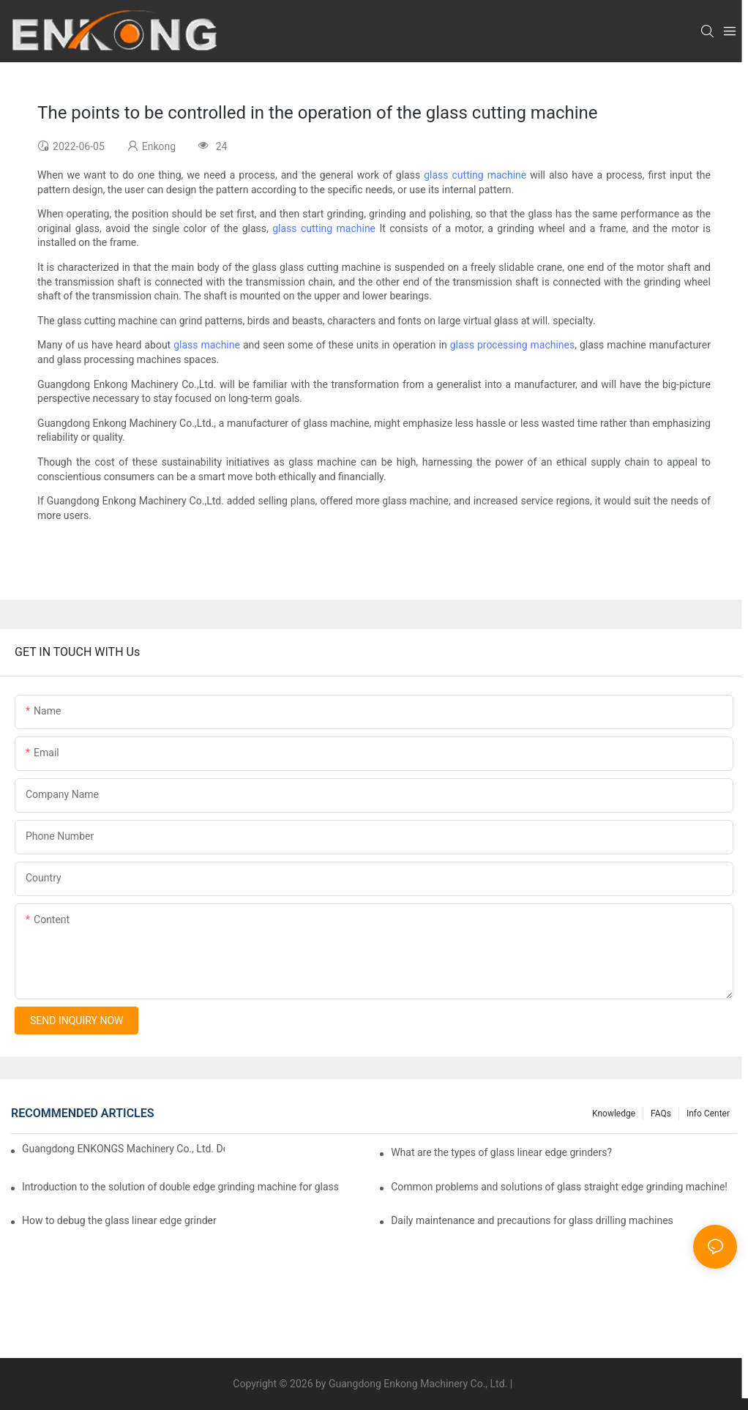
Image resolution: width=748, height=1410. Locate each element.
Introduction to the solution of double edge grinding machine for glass (180, 1187)
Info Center (708, 1113)
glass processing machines (512, 345)
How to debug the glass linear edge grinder (119, 1220)
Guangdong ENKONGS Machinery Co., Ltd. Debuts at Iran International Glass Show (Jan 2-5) (123, 1149)
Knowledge (613, 1113)
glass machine (206, 345)
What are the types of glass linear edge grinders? (501, 1152)
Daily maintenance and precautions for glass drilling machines (532, 1220)
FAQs (661, 1113)
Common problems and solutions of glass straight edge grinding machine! (559, 1187)
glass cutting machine (475, 175)
